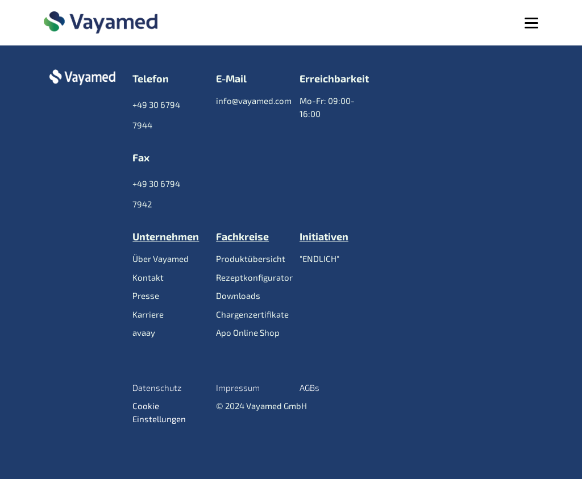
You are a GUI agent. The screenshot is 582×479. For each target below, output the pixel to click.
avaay (143, 332)
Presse (145, 295)
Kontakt (148, 277)
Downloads (238, 295)
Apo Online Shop (248, 332)
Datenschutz (157, 387)
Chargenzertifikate (252, 314)
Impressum (238, 387)
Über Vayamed (160, 258)
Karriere (148, 314)
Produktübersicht (250, 258)
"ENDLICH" (319, 258)
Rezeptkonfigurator (254, 277)
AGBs (309, 387)
